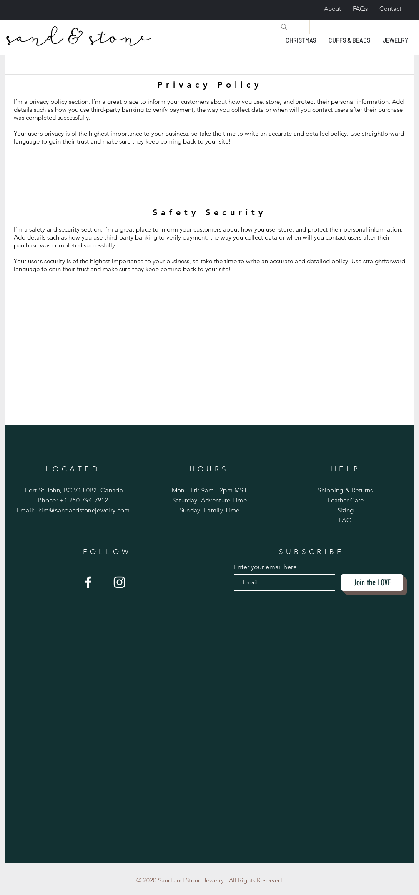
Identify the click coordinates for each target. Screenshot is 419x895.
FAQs (360, 9)
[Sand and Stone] (119, 582)
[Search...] (193, 26)
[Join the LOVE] (372, 582)
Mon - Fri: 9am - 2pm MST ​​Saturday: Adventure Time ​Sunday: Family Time (209, 500)
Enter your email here (265, 567)
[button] (300, 40)
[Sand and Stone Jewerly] (88, 582)
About (332, 9)
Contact (390, 9)
